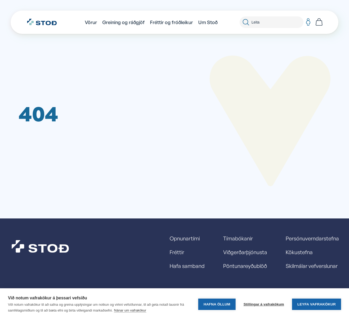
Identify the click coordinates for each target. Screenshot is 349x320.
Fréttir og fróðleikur (171, 22)
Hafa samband (187, 266)
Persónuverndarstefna (312, 238)
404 (38, 113)
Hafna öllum (217, 304)
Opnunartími (185, 238)
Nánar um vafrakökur (130, 310)
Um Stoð (208, 22)
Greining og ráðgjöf (123, 22)
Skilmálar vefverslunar (312, 266)
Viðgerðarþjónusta (245, 252)
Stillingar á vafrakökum (264, 304)
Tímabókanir (238, 238)
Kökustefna (299, 252)
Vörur (91, 22)
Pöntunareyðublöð (245, 266)
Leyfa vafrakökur (316, 304)
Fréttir (177, 252)
